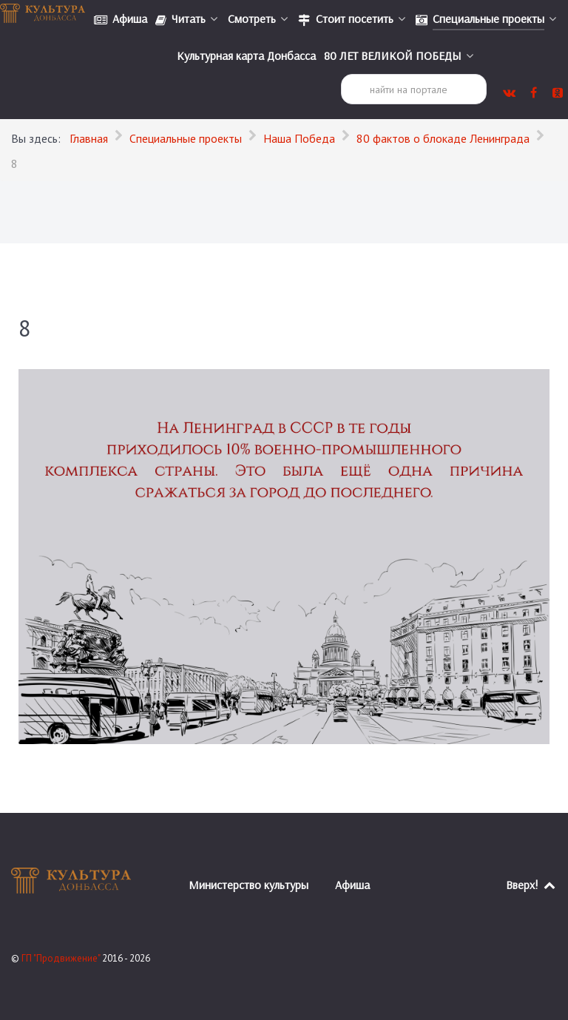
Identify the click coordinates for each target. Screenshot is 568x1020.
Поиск (341, 74)
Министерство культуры (248, 884)
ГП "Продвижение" (61, 958)
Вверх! (531, 884)
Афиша (352, 884)
